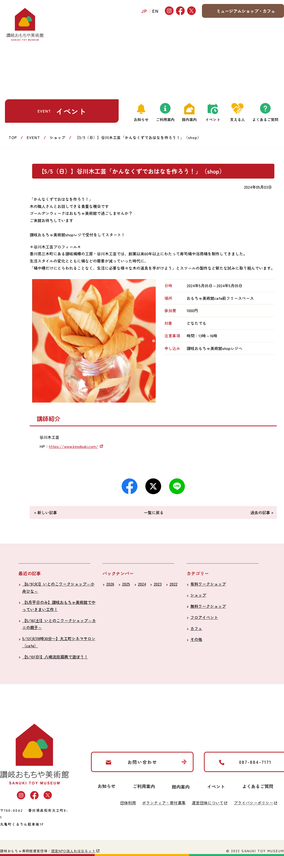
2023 (158, 584)
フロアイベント (204, 617)
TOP (13, 137)
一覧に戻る (154, 512)
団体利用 (128, 803)
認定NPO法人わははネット (73, 850)
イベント (212, 119)
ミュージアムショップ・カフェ (245, 11)
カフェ (196, 628)
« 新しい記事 (45, 512)
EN (155, 11)
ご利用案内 (165, 119)
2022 (173, 584)
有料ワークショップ (208, 584)
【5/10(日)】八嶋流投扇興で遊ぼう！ (55, 657)
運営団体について (207, 803)
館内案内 (189, 119)
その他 (196, 639)
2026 (110, 584)
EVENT (33, 137)
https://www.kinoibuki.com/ (73, 446)
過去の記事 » (261, 512)
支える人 (237, 119)
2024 (142, 584)
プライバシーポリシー (253, 803)
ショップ (58, 137)
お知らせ (141, 119)
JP (144, 11)
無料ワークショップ (208, 606)
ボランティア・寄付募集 (164, 803)
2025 (126, 584)
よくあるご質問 (265, 119)
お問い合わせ (142, 762)
